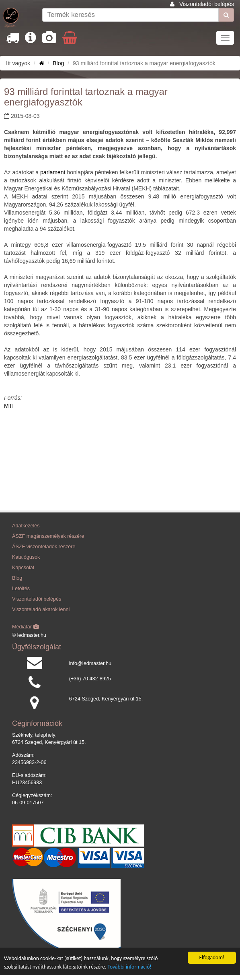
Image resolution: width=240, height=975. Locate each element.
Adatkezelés (26, 526)
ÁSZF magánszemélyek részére (48, 536)
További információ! (130, 966)
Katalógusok (26, 557)
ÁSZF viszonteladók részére (43, 546)
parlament (52, 172)
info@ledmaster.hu (90, 663)
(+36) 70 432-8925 (90, 679)
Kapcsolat (23, 567)
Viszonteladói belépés (206, 4)
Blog (58, 63)
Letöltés (21, 588)
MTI (9, 406)
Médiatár (25, 627)
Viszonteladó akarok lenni (41, 609)
